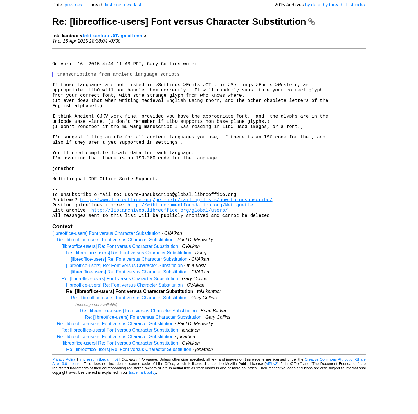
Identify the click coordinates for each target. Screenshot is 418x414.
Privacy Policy (64, 396)
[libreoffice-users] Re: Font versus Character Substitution (120, 283)
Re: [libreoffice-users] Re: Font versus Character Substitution (128, 289)
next (79, 4)
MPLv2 (271, 401)
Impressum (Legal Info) (98, 396)
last (137, 4)
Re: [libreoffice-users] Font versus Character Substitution (183, 21)
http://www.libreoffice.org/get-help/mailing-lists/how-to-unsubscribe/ (176, 233)
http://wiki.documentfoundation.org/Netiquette (190, 239)
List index (356, 4)
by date (312, 4)
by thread (332, 4)
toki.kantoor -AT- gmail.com (113, 35)
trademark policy (142, 409)
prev (69, 4)
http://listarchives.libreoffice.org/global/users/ (159, 246)
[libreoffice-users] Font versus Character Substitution (106, 270)
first (108, 4)
